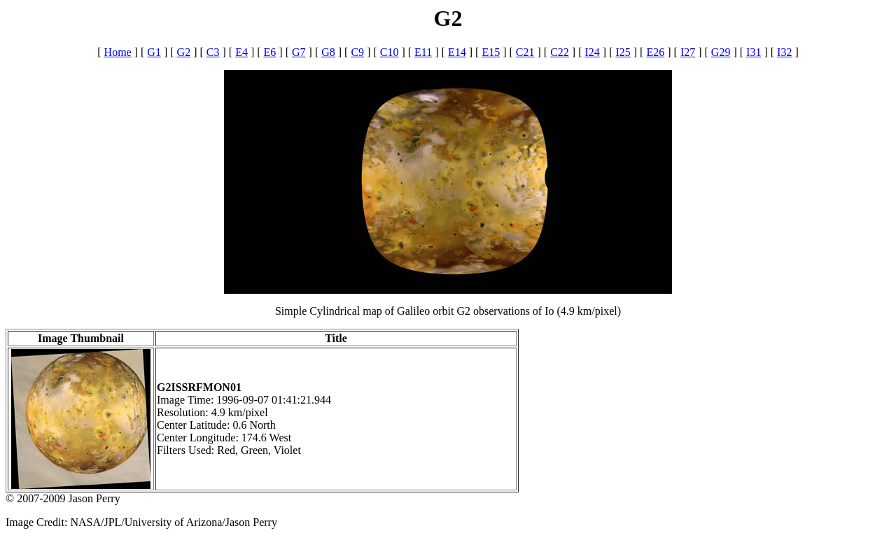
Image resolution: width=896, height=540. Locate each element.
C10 (389, 52)
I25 (622, 52)
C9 (357, 52)
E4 (241, 52)
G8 (328, 52)
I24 (591, 52)
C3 (213, 52)
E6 (270, 52)
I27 (687, 52)
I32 (784, 52)
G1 (154, 52)
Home (118, 52)
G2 (184, 52)
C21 (525, 52)
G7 (299, 52)
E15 (491, 52)
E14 (457, 52)
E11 (423, 52)
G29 (721, 52)
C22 (559, 52)
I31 (753, 52)
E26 (655, 52)
